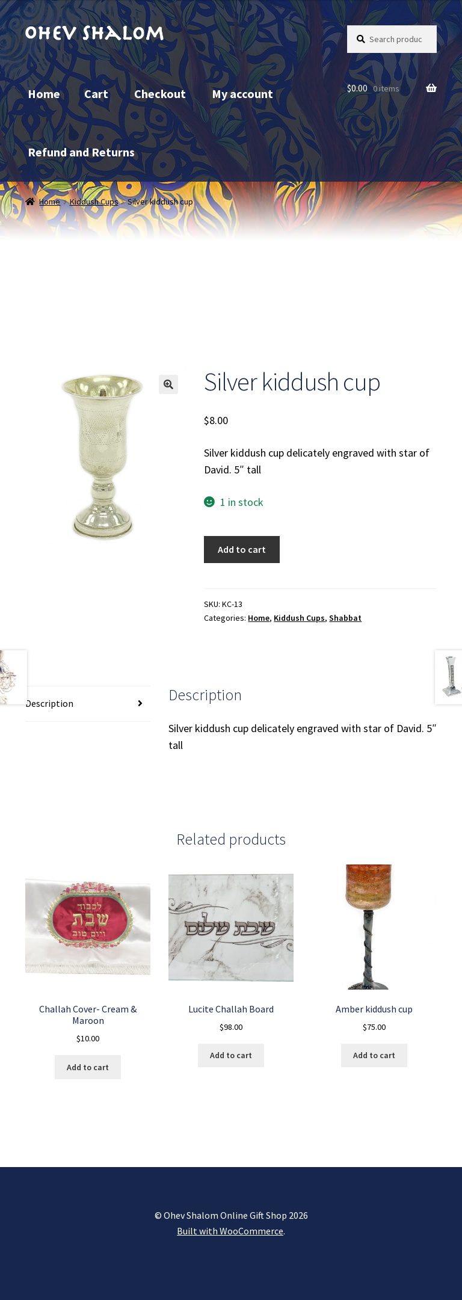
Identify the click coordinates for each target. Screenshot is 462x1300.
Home (44, 93)
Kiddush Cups (94, 201)
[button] (168, 384)
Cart (96, 93)
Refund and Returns (81, 151)
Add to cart (242, 549)
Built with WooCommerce (230, 1231)
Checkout (160, 93)
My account (242, 93)
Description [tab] (49, 703)
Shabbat (345, 617)
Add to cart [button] (88, 1067)
